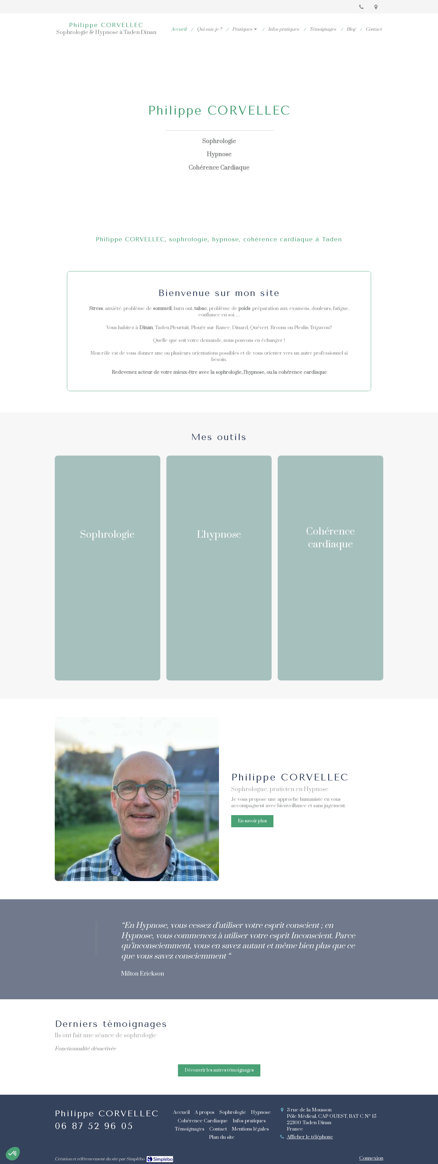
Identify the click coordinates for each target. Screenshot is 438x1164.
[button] (107, 568)
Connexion (371, 1158)
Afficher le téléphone (310, 1137)
